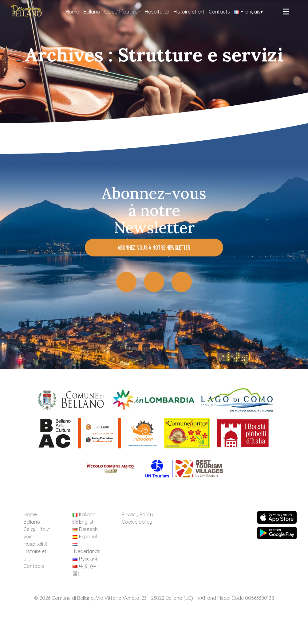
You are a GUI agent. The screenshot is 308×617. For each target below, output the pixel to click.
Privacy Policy (137, 514)
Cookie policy (137, 522)
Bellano (91, 12)
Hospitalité (157, 12)
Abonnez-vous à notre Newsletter (154, 247)
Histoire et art (188, 12)
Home (72, 12)
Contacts (219, 12)
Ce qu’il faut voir (122, 12)
